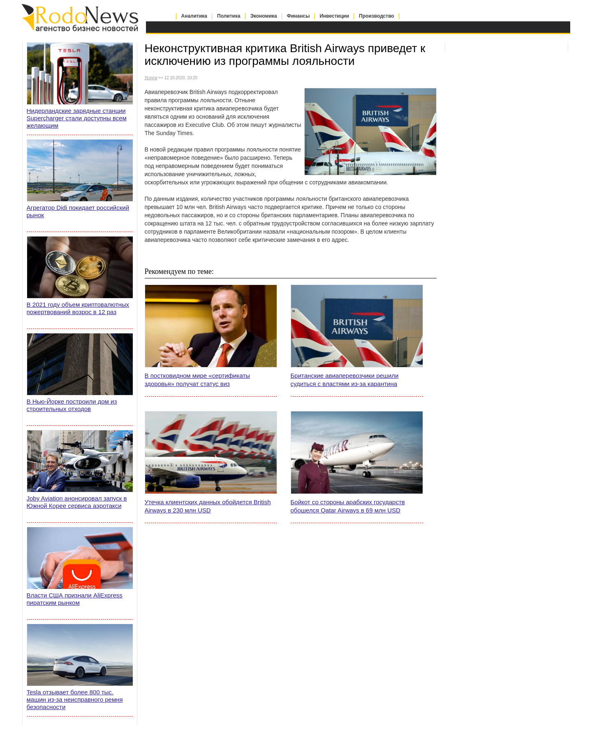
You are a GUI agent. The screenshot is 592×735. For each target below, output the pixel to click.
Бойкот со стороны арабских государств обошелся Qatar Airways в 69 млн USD (348, 506)
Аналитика (194, 16)
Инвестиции (334, 16)
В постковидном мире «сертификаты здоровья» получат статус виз (197, 379)
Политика (228, 16)
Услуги (151, 78)
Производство (376, 16)
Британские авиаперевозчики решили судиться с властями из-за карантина (345, 379)
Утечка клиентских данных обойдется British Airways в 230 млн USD (208, 506)
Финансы (298, 16)
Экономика (263, 16)
